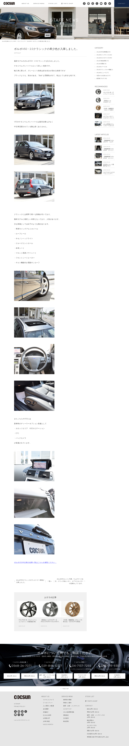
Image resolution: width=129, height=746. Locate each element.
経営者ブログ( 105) (102, 78)
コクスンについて (48, 699)
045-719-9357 (111, 665)
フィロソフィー (48, 702)
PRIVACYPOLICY (19, 706)
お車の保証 (46, 721)
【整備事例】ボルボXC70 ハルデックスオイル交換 (108, 142)
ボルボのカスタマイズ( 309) (104, 58)
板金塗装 (66, 721)
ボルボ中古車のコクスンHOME (9, 43)
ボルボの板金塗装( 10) (103, 60)
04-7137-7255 (81, 665)
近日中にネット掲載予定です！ (108, 165)
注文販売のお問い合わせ (94, 734)
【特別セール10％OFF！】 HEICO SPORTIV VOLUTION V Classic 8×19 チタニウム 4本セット (50, 631)
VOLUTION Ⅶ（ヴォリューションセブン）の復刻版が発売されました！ (28, 630)
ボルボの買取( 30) (101, 63)
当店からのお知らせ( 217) (103, 75)
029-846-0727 (51, 665)
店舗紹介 (45, 712)
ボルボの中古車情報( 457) (103, 52)
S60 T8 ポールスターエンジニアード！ (109, 174)
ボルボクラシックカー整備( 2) (105, 69)
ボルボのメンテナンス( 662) (104, 55)
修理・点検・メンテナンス (71, 706)
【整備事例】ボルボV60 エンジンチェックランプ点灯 (109, 158)
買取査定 (66, 715)
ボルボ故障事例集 (68, 712)
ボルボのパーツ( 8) (102, 66)
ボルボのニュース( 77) (103, 72)
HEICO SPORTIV (48, 724)
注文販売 (66, 718)
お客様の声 (46, 718)
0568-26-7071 (21, 665)
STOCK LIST (89, 696)
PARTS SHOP (92, 701)
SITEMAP (17, 704)
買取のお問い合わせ (93, 730)
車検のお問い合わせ (93, 712)
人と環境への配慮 (48, 706)
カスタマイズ (67, 709)
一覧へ (50, 581)
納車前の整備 (67, 699)
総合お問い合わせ (92, 709)
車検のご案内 (67, 702)
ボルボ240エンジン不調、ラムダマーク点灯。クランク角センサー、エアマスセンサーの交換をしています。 (69, 581)
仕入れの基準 (47, 715)
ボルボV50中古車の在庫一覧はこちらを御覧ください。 (35, 564)
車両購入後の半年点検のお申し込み (98, 737)
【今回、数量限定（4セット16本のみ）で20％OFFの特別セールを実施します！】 (72, 630)
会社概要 (45, 709)
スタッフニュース (21, 43)
